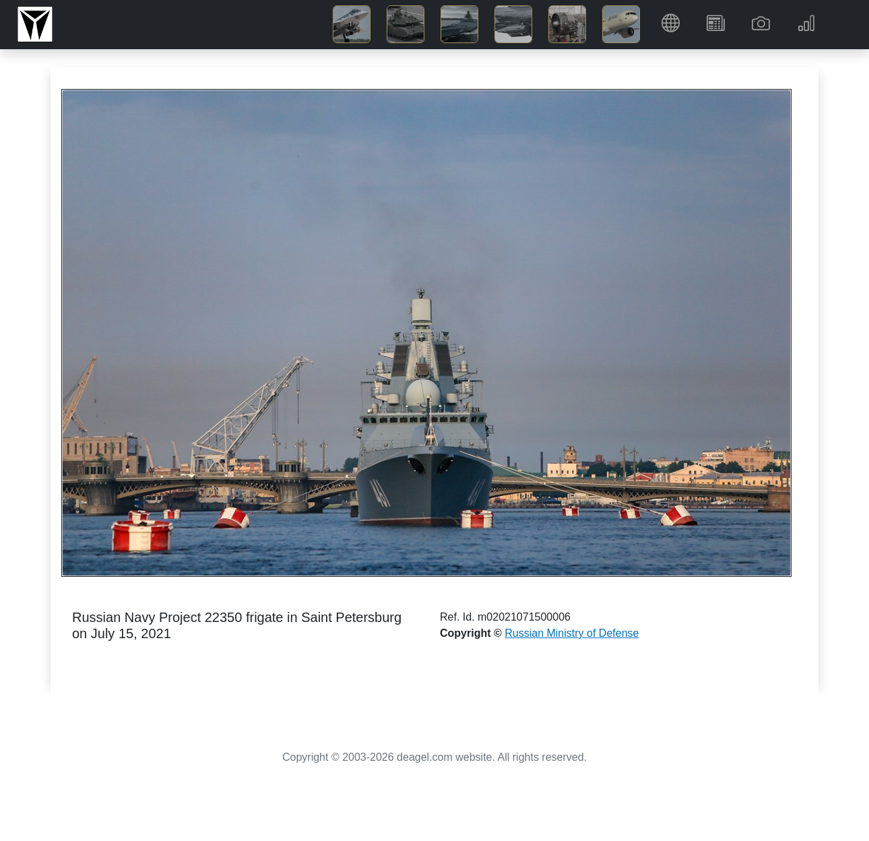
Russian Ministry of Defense (572, 633)
